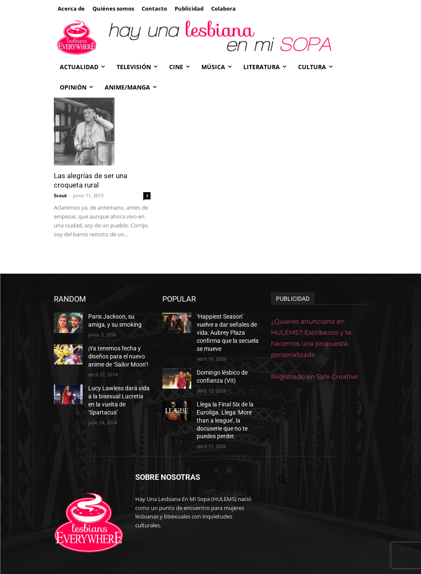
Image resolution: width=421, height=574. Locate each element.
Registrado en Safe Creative (314, 376)
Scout (60, 195)
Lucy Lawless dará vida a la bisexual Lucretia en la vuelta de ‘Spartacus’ (116, 390)
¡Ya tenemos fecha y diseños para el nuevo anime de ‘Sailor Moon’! (114, 353)
